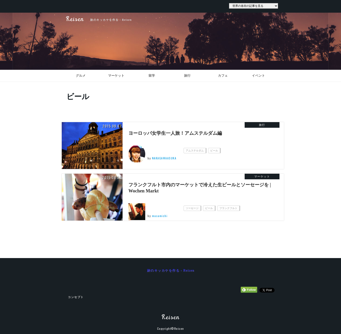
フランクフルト (228, 208)
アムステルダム (195, 150)
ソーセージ (192, 208)
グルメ (81, 75)
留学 (152, 75)
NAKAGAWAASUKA (164, 158)
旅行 (187, 75)
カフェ (223, 75)
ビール (214, 150)
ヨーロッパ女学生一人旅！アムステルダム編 (175, 133)
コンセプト (76, 297)
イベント (258, 75)
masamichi (160, 216)
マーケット (116, 75)
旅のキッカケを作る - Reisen (170, 270)
